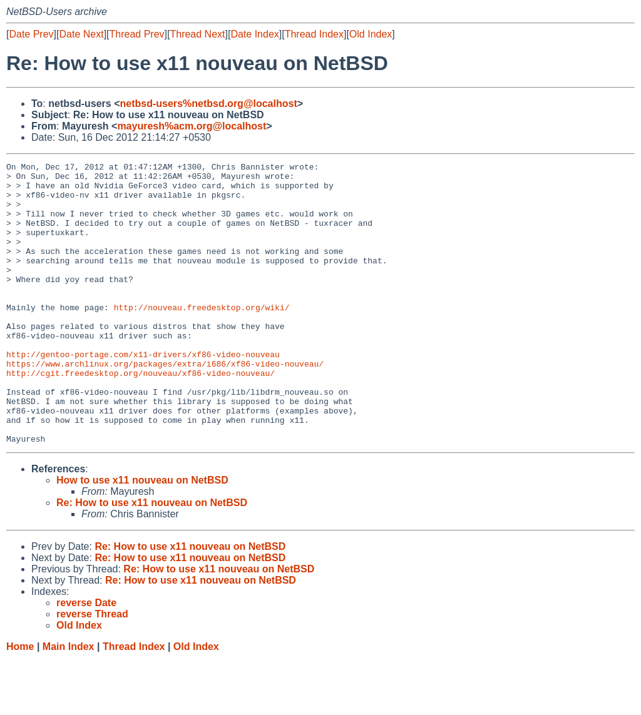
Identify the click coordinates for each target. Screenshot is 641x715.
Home (20, 702)
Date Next (81, 34)
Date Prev (31, 34)
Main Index (69, 702)
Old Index (370, 34)
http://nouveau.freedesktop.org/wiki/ (202, 337)
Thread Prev (137, 34)
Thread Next (197, 34)
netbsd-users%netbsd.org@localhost (208, 103)
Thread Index (314, 34)
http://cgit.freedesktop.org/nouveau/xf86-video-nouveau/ (140, 416)
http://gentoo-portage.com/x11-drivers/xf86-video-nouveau (143, 393)
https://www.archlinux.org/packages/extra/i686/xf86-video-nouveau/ (165, 404)
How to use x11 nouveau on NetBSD (142, 536)
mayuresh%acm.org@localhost (191, 126)
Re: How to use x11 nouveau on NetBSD (151, 559)
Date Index (254, 34)
